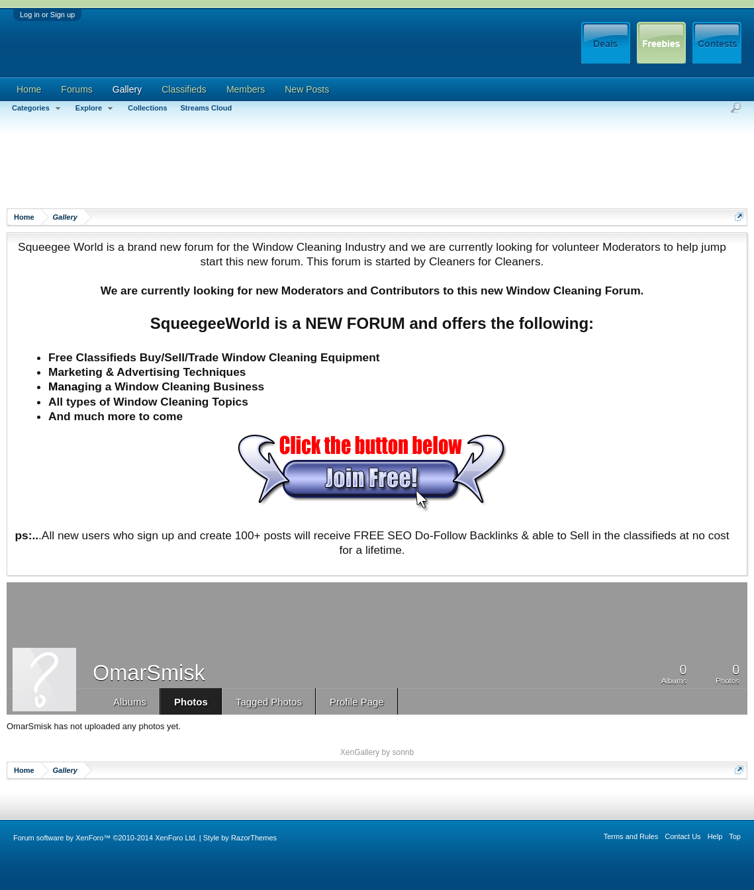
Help (715, 836)
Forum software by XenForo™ (105, 838)
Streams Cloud (206, 108)
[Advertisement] (248, 169)
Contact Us (682, 836)
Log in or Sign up (47, 15)
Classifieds (184, 89)
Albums (129, 701)
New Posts (307, 89)
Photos (191, 701)
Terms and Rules (631, 836)
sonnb (403, 752)
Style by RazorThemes (240, 838)
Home (29, 89)
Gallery (127, 89)
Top (735, 836)
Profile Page (357, 701)
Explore (95, 108)
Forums (76, 89)
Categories (37, 108)
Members (245, 89)
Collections (147, 108)
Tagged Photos (269, 701)
